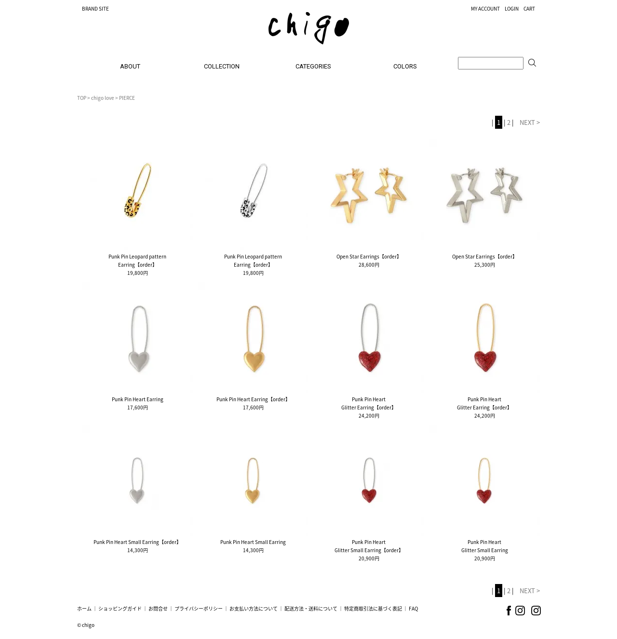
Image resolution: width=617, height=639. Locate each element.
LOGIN (512, 8)
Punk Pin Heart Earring (137, 399)
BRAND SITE (95, 8)
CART (529, 8)
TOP (81, 97)
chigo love (102, 97)
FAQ (413, 608)
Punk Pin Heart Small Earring (253, 541)
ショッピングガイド (120, 608)
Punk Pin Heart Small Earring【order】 (137, 541)
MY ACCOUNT (485, 8)
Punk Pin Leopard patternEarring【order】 (137, 260)
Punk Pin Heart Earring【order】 (253, 399)
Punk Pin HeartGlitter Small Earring (484, 546)
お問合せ (158, 608)
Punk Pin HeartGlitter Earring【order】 (368, 403)
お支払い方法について (253, 608)
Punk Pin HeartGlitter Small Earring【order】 (369, 546)
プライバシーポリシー (198, 608)
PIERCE (127, 97)
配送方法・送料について (310, 608)
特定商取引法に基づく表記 (373, 608)
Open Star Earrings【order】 (369, 256)
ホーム (84, 608)
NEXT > (530, 122)
